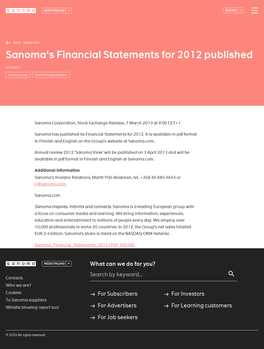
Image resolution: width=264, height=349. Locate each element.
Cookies (13, 292)
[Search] (231, 274)
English (231, 10)
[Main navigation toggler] (253, 10)
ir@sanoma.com (50, 184)
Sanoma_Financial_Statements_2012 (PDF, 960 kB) (85, 245)
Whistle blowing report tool (32, 307)
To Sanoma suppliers (26, 300)
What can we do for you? (122, 264)
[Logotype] (21, 10)
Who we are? (18, 285)
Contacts (14, 277)
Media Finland (54, 10)
